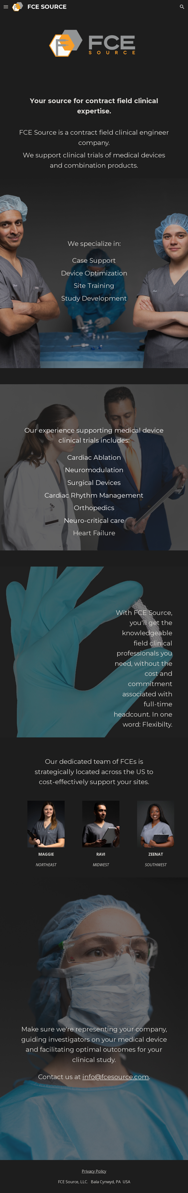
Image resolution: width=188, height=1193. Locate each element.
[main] (94, 133)
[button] (6, 6)
